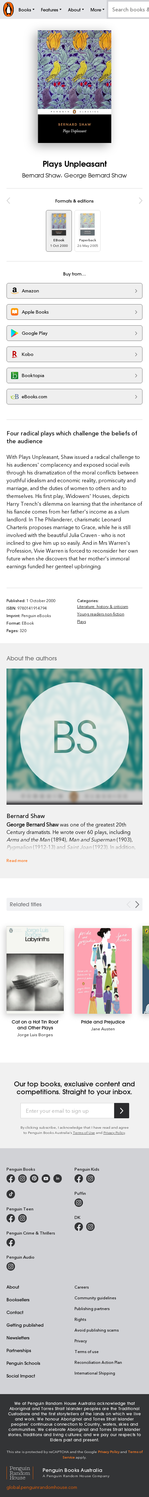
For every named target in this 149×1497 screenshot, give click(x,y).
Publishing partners (92, 1308)
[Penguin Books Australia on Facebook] (11, 1178)
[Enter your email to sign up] (67, 1111)
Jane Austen (103, 1028)
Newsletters (18, 1337)
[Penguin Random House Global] (25, 1472)
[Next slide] (137, 904)
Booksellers (18, 1299)
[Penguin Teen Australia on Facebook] (11, 1218)
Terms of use (86, 1351)
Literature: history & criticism (102, 606)
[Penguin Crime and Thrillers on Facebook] (11, 1242)
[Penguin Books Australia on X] (34, 1178)
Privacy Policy (114, 1132)
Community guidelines (95, 1298)
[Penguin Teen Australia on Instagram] (22, 1218)
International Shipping (94, 1373)
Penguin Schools (23, 1363)
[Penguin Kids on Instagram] (90, 1178)
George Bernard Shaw (95, 175)
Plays (81, 621)
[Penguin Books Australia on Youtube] (46, 1178)
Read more (17, 860)
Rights (80, 1319)
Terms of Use (84, 1132)
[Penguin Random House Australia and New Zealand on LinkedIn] (57, 1178)
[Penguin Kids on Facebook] (78, 1178)
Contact (15, 1312)
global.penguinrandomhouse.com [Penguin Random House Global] (42, 1487)
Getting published (25, 1325)
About (13, 1287)
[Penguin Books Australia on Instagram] (22, 1178)
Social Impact (21, 1375)
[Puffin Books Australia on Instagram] (78, 1202)
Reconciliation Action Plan (98, 1362)
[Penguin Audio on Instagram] (11, 1266)
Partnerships (19, 1350)
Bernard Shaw (41, 175)
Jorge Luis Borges (35, 1034)
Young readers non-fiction (100, 614)
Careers (81, 1287)
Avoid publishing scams (96, 1330)
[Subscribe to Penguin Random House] (121, 1110)
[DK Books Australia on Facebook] (78, 1226)
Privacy (80, 1341)
